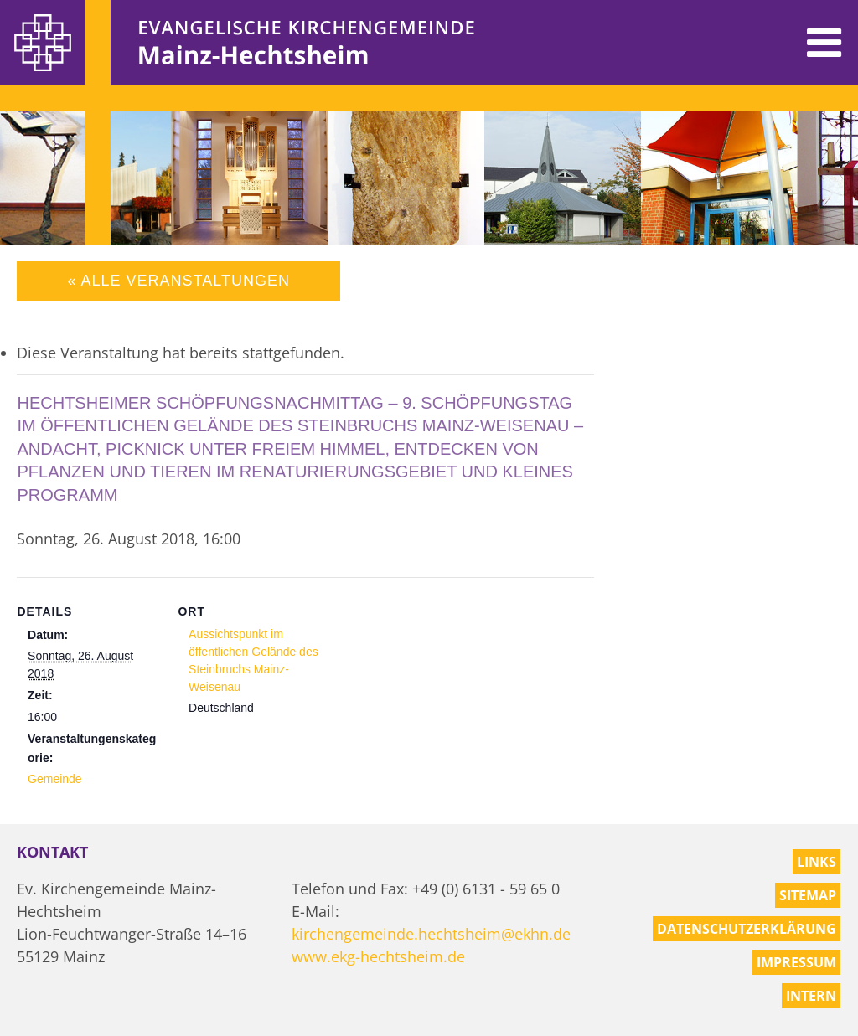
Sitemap (807, 895)
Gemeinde (55, 779)
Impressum (796, 962)
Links (816, 862)
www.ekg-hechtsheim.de (378, 956)
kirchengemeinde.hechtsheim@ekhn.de (431, 934)
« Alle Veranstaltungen (178, 280)
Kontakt (52, 852)
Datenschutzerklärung (746, 929)
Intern (811, 996)
